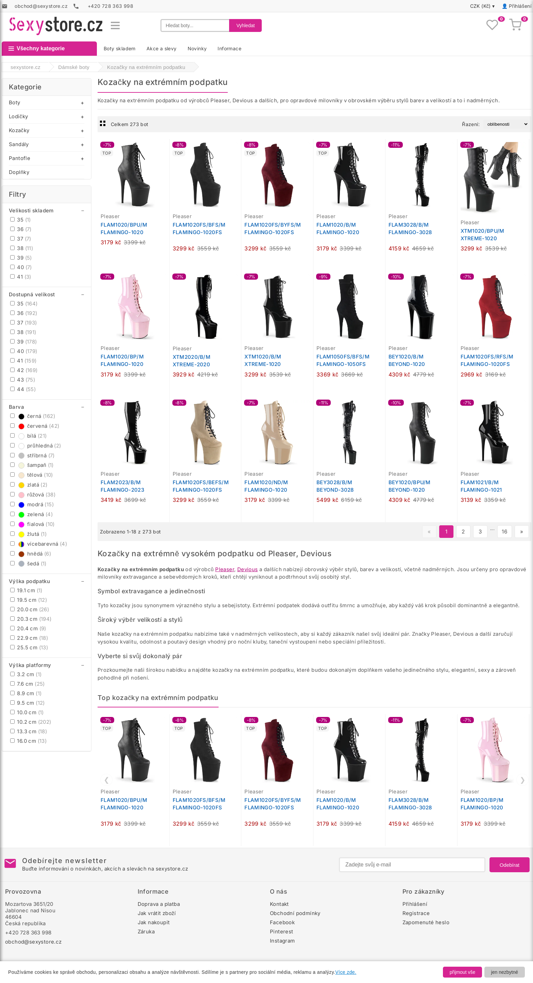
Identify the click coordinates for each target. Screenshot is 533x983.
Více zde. (345, 972)
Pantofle (19, 158)
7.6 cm (27, 684)
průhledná (35, 445)
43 (22, 379)
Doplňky (19, 172)
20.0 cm (29, 609)
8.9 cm (25, 693)
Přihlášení (520, 6)
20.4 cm (28, 628)
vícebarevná (38, 544)
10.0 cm (27, 712)
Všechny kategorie (36, 48)
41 (20, 277)
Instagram (282, 940)
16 (505, 531)
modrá (32, 504)
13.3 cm (28, 731)
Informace (229, 48)
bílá (28, 436)
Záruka (146, 931)
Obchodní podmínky (295, 913)
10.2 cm (30, 722)
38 (21, 248)
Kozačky (19, 130)
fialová (32, 524)
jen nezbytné (504, 972)
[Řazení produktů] (506, 124)
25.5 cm (29, 647)
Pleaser (224, 569)
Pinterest (281, 931)
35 (20, 219)
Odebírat (509, 865)
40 (21, 267)
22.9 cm (29, 638)
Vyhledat (245, 25)
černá (32, 416)
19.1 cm (26, 590)
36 (21, 229)
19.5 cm (28, 600)
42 (24, 370)
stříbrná (32, 455)
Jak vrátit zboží (157, 913)
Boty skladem (120, 48)
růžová (32, 494)
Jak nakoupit (154, 922)
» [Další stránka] (521, 531)
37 (20, 238)
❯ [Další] (523, 780)
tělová (31, 475)
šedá (28, 563)
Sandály (19, 144)
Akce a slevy (162, 48)
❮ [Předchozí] (106, 780)
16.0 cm (28, 741)
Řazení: (471, 124)
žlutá (28, 534)
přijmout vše (462, 972)
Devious (247, 569)
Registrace (416, 913)
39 (21, 257)
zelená (31, 514)
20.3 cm (31, 619)
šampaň (32, 465)
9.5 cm (27, 703)
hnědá (30, 553)
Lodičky (18, 116)
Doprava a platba (159, 904)
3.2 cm (25, 674)
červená (34, 426)
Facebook (282, 922)
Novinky (197, 48)
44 (23, 389)
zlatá (29, 484)
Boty (14, 102)
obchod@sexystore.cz (33, 941)
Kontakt (279, 904)
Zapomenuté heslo (425, 922)
